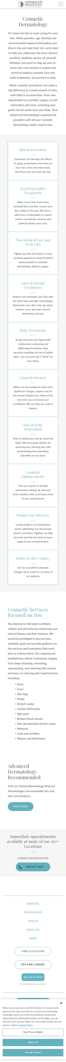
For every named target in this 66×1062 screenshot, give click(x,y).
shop (33, 938)
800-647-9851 (35, 867)
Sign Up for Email (33, 977)
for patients (33, 912)
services (33, 904)
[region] (33, 1029)
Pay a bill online (33, 964)
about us (33, 930)
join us (33, 921)
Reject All (33, 1042)
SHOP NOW (20, 806)
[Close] (61, 1003)
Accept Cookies (33, 1052)
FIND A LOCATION (33, 951)
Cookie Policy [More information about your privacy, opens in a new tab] (25, 1025)
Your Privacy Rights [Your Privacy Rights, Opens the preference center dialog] (33, 1032)
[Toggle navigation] (60, 4)
